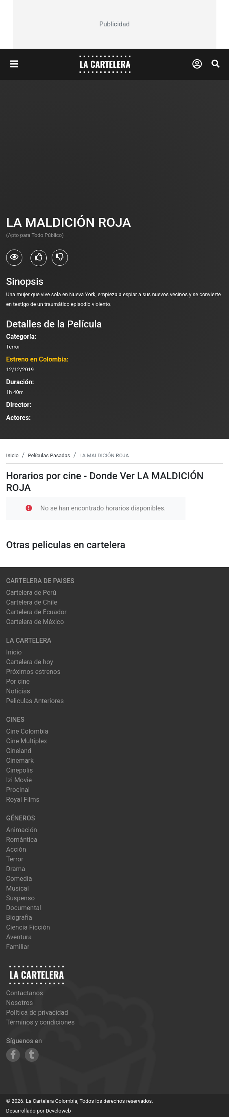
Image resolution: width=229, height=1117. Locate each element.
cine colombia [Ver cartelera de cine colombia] (27, 731)
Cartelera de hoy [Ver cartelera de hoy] (29, 662)
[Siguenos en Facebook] (13, 1055)
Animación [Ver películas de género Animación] (21, 830)
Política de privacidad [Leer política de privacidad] (37, 1012)
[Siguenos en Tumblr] (32, 1055)
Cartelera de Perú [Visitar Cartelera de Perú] (31, 592)
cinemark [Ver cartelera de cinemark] (20, 760)
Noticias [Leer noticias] (18, 691)
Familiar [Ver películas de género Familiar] (17, 947)
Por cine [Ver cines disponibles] (18, 681)
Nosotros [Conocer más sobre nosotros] (19, 1003)
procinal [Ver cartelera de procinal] (18, 790)
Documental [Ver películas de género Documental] (23, 908)
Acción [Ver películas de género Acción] (16, 849)
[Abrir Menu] (14, 64)
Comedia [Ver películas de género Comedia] (19, 878)
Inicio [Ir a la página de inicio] (14, 652)
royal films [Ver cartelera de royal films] (22, 799)
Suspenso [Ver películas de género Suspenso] (20, 898)
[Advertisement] (114, 24)
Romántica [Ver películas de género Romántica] (21, 840)
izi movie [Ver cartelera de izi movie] (19, 780)
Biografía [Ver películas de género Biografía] (19, 917)
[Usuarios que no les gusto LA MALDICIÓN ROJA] (60, 258)
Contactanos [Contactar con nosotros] (24, 993)
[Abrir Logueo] (197, 64)
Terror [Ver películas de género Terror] (15, 859)
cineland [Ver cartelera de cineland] (18, 751)
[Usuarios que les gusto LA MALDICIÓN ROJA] (39, 258)
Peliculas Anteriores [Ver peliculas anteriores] (35, 701)
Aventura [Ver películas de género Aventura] (19, 937)
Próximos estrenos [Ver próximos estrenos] (33, 672)
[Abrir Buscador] (216, 64)
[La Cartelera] (104, 64)
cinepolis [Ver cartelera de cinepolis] (19, 770)
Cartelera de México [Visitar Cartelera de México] (35, 622)
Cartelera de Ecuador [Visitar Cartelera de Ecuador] (36, 612)
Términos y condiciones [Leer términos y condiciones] (40, 1022)
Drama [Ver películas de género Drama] (15, 869)
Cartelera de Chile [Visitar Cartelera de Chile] (31, 602)
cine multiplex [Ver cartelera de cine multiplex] (26, 741)
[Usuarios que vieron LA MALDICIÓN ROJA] (14, 258)
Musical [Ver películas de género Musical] (17, 888)
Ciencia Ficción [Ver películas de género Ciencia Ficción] (28, 927)
